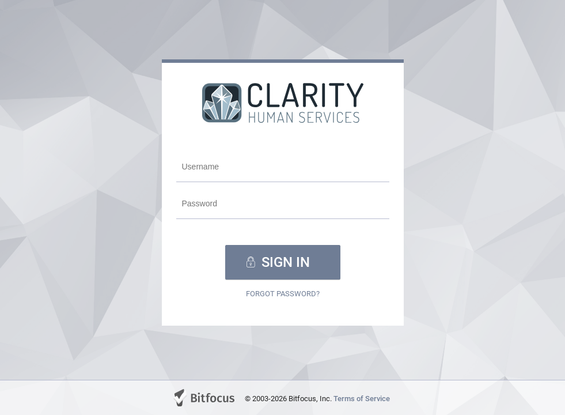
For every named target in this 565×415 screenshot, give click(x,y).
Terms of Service (361, 398)
